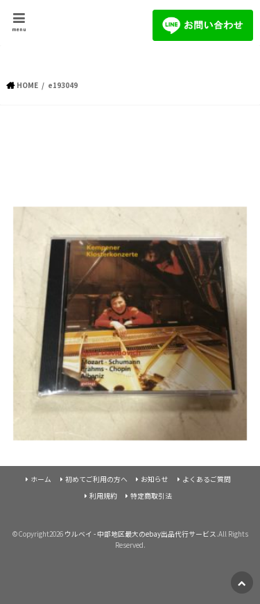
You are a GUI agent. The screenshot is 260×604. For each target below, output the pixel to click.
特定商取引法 (151, 496)
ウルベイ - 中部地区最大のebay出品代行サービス (140, 534)
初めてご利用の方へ (96, 479)
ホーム (41, 479)
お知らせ (154, 479)
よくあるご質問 (206, 479)
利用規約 (103, 496)
